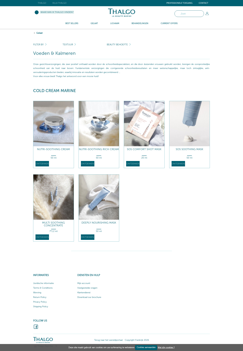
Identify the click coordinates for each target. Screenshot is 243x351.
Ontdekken (42, 163)
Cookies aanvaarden (146, 347)
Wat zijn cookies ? (166, 347)
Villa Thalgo (59, 3)
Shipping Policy (40, 306)
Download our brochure (89, 297)
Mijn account (83, 283)
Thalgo (42, 3)
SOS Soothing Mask (189, 149)
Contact (203, 3)
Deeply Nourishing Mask (99, 222)
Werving (37, 292)
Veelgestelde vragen (87, 288)
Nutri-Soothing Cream (53, 149)
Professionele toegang (179, 3)
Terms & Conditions (43, 288)
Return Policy (39, 297)
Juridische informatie (43, 283)
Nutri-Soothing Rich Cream (99, 149)
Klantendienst (84, 292)
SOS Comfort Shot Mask (144, 149)
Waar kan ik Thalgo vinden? (57, 12)
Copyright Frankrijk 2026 (137, 340)
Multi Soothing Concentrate (53, 224)
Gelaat (39, 33)
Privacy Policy (40, 302)
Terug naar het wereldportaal (108, 340)
